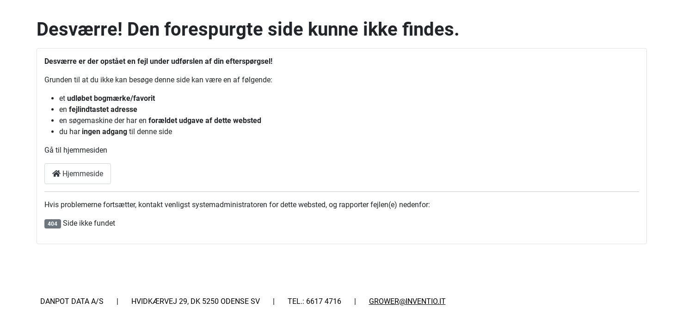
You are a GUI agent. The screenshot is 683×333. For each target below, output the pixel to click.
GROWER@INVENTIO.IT (407, 301)
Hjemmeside (77, 173)
